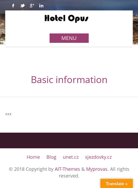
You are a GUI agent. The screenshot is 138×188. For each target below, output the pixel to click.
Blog (51, 157)
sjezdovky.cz (98, 157)
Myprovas (96, 169)
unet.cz (71, 157)
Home (33, 157)
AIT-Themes (67, 169)
